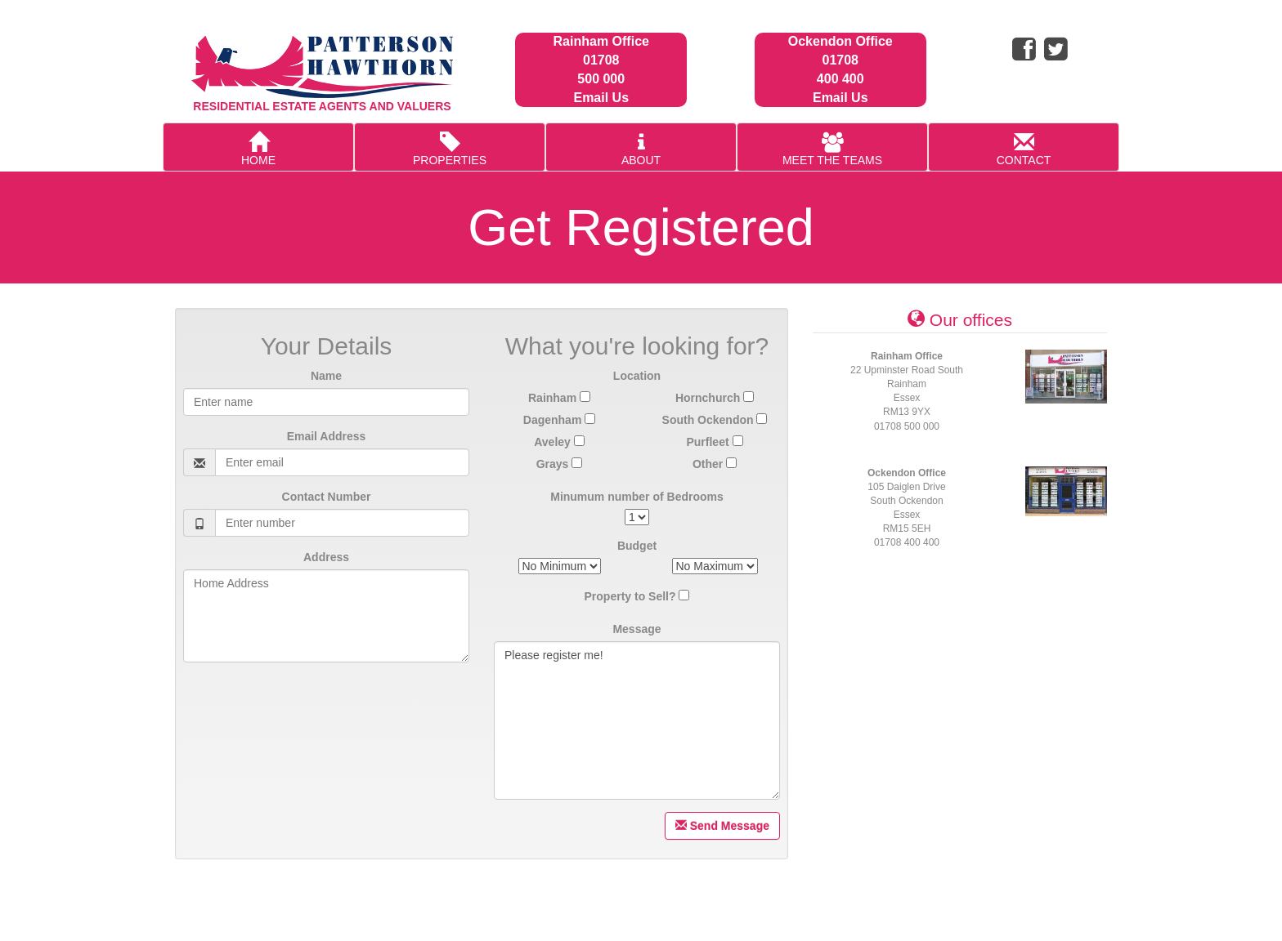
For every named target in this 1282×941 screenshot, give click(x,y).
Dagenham (559, 419)
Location (637, 375)
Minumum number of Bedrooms (637, 496)
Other (715, 463)
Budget (637, 545)
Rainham (559, 397)
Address (326, 557)
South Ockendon (715, 419)
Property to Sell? (630, 596)
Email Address (326, 436)
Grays (559, 463)
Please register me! (637, 720)
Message (636, 629)
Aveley (559, 441)
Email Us (601, 98)
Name (326, 375)
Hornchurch (714, 397)
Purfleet (714, 441)
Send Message (722, 825)
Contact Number (326, 496)
